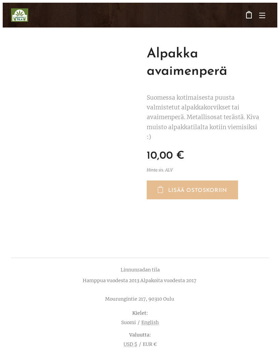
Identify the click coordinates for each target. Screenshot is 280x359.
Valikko (262, 15)
